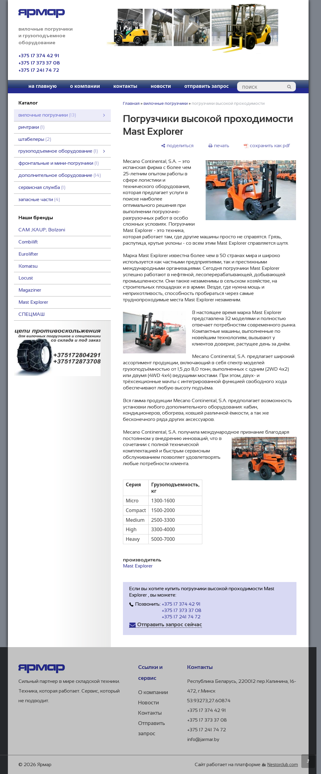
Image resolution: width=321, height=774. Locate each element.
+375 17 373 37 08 (39, 62)
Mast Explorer (33, 302)
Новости (148, 703)
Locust (25, 277)
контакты (125, 86)
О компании (153, 692)
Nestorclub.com (282, 764)
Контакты (150, 713)
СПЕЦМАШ (31, 314)
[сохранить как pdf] (266, 146)
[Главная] (41, 671)
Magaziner (29, 290)
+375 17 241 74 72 (38, 70)
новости (161, 86)
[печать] (218, 146)
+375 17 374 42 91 (38, 55)
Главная (131, 103)
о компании (85, 86)
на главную (42, 86)
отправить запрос (206, 86)
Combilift (28, 241)
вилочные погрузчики (166, 103)
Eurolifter (28, 253)
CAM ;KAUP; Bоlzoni (41, 229)
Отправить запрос (151, 728)
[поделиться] (177, 146)
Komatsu (28, 266)
